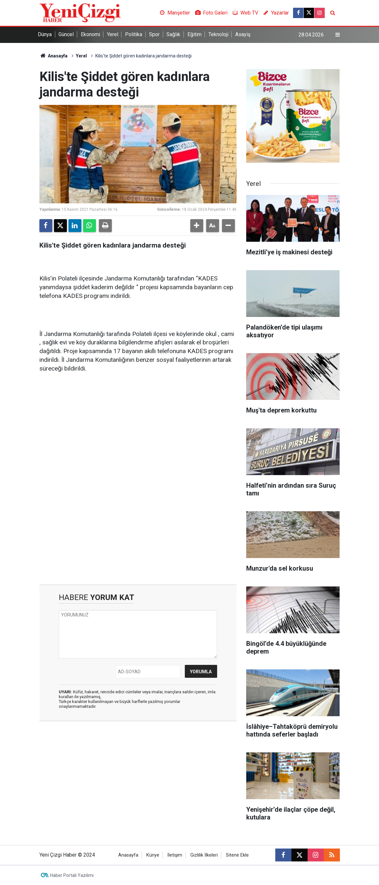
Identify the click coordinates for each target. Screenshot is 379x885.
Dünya (45, 34)
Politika (133, 34)
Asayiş (242, 34)
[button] (196, 225)
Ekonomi (90, 34)
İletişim (174, 855)
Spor (154, 34)
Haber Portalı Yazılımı (72, 875)
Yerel (112, 34)
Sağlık (173, 34)
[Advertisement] (138, 428)
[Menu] (337, 35)
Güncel (66, 34)
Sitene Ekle (237, 855)
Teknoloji (218, 34)
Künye (152, 855)
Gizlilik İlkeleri (204, 855)
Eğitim (194, 34)
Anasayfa (53, 55)
